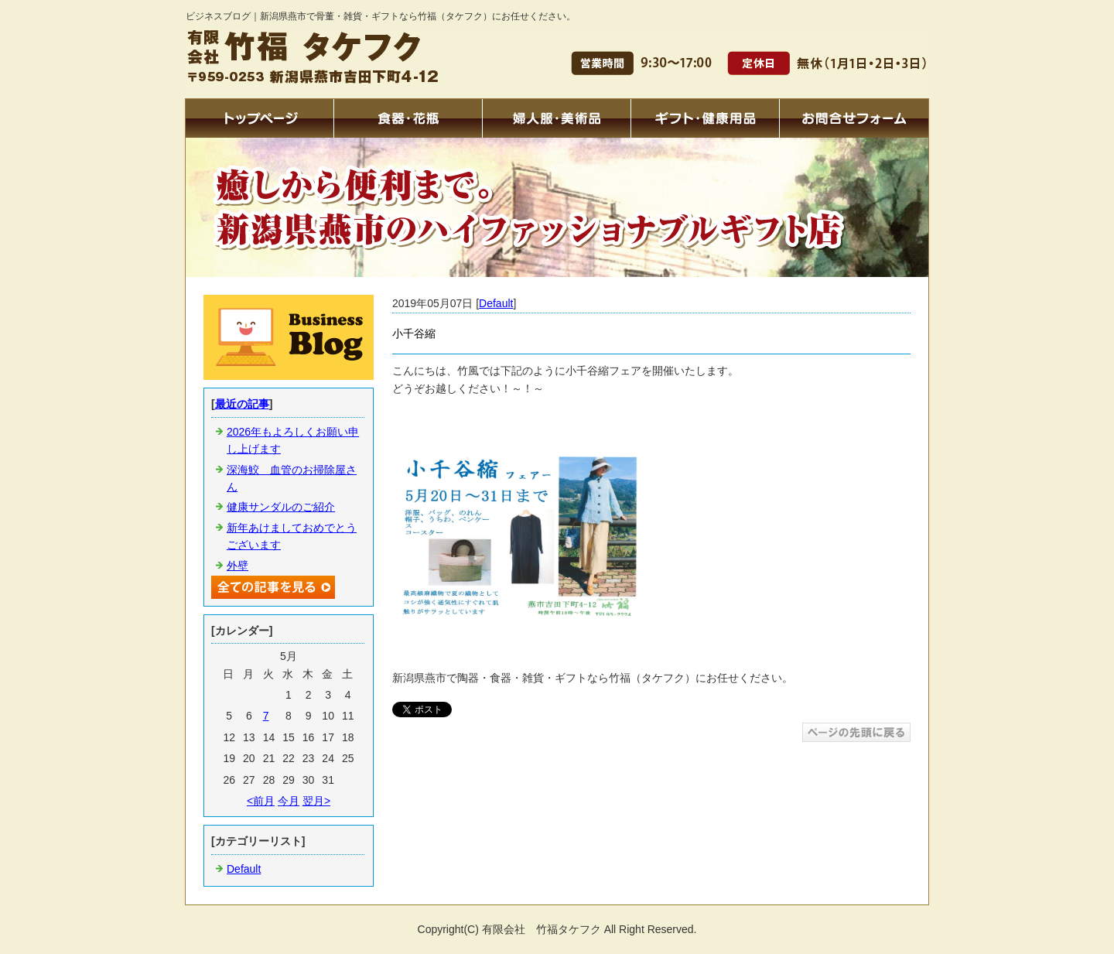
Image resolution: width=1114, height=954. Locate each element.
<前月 (261, 801)
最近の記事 (242, 404)
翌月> (316, 801)
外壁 (237, 565)
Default (496, 303)
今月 (288, 801)
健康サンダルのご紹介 (281, 507)
